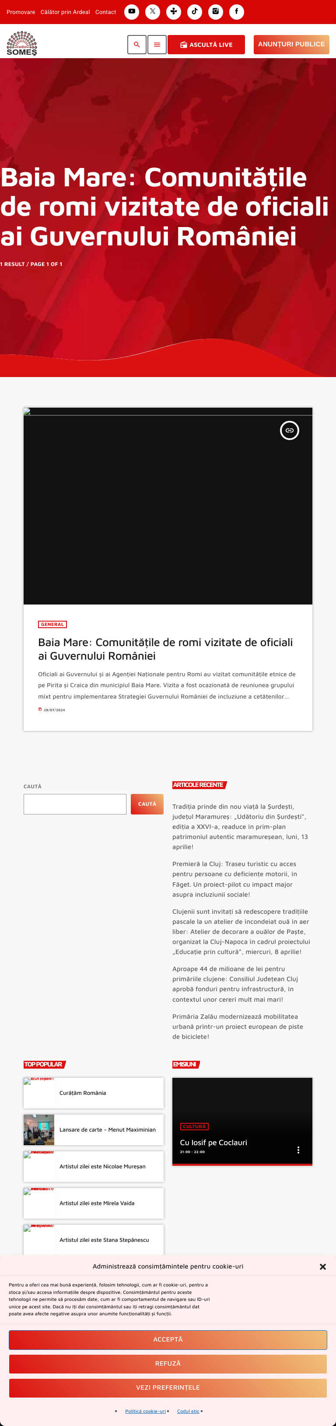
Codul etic (188, 1411)
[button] (322, 1266)
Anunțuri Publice (291, 44)
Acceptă (168, 1339)
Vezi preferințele (168, 1387)
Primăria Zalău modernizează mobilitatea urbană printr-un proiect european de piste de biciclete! (237, 1027)
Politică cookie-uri (145, 1411)
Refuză (168, 1363)
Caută (33, 786)
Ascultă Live (206, 45)
